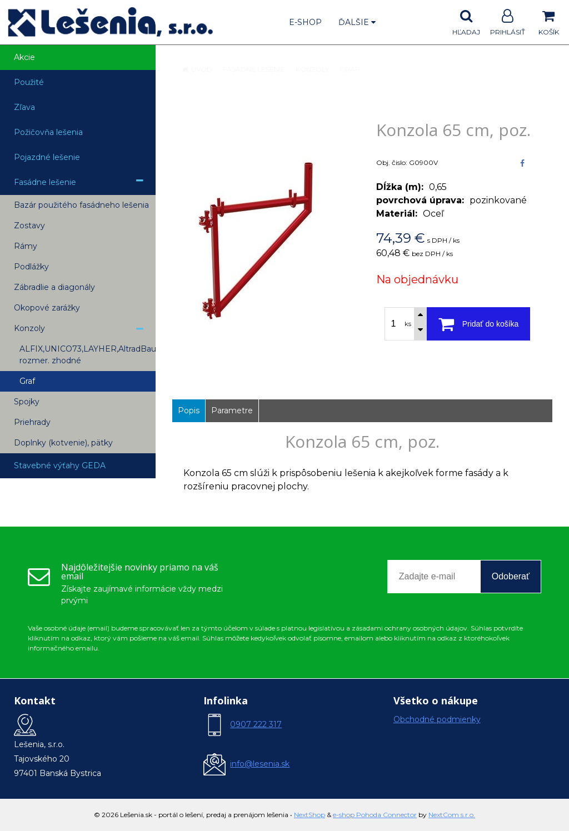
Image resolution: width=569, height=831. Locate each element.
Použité (29, 82)
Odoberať (511, 576)
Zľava (24, 107)
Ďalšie (357, 22)
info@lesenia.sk (260, 764)
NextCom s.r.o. (451, 814)
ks (408, 324)
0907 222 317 (256, 724)
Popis (188, 411)
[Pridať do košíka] (478, 324)
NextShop (309, 814)
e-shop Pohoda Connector (375, 814)
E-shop (305, 22)
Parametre (232, 411)
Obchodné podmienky (437, 719)
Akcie (24, 57)
